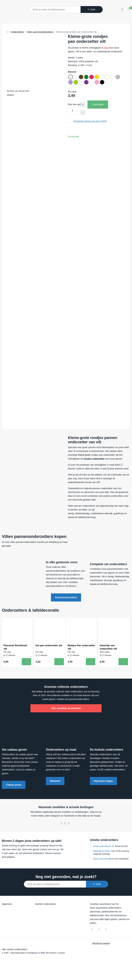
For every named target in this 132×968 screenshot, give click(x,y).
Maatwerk (55, 782)
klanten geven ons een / (90, 123)
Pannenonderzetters (66, 597)
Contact (61, 954)
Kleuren (72, 72)
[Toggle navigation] (122, 9)
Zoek (91, 9)
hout (106, 47)
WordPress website (101, 944)
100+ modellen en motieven (66, 709)
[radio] (70, 77)
